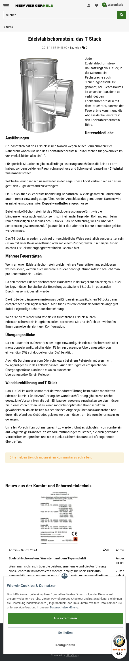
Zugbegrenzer (82, 243)
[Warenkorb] (113, 5)
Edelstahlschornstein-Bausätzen (49, 282)
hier (76, 248)
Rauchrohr (99, 106)
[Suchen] (60, 15)
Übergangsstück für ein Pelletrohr (28, 374)
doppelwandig (23, 347)
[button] (89, 6)
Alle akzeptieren (65, 618)
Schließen (65, 632)
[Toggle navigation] (6, 5)
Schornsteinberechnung (47, 309)
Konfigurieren (65, 645)
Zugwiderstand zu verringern (39, 186)
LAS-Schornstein (30, 211)
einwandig (69, 343)
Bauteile (74, 47)
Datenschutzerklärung (64, 607)
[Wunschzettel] (97, 5)
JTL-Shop (72, 655)
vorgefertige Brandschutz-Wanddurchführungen (44, 432)
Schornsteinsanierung (45, 194)
